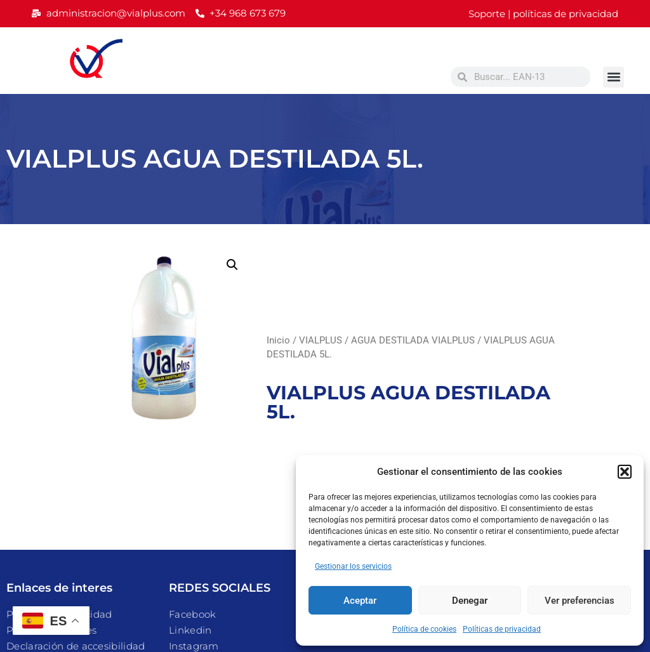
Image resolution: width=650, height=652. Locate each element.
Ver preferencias (579, 600)
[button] (624, 471)
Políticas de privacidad (502, 629)
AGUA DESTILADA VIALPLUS (413, 340)
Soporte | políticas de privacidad (543, 14)
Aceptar (359, 600)
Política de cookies (424, 629)
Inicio (278, 340)
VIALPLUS (320, 340)
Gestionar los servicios (353, 566)
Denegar (470, 600)
